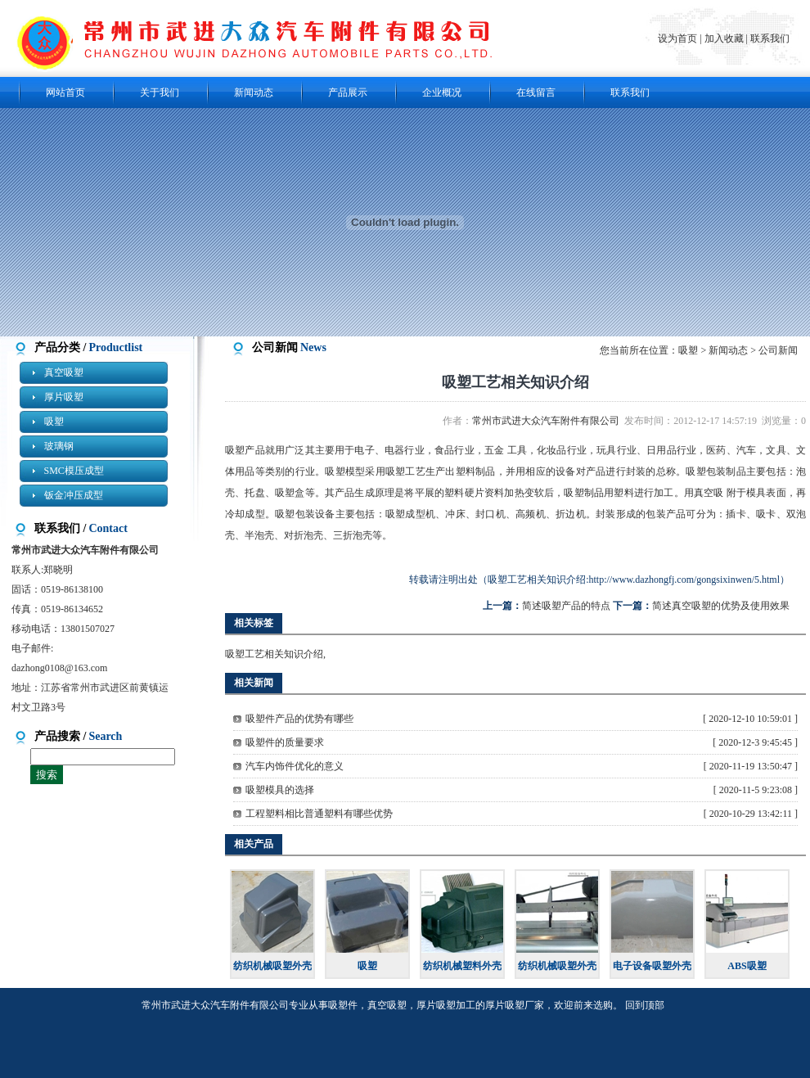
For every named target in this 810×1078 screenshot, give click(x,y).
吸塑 (54, 421)
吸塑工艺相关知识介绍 (274, 654)
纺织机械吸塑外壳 (272, 966)
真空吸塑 (63, 372)
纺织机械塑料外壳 (462, 966)
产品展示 (347, 92)
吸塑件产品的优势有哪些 (299, 718)
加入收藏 (724, 38)
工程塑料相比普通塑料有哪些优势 (319, 813)
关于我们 (159, 92)
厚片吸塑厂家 (514, 1005)
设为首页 (679, 38)
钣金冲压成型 (73, 495)
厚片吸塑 (63, 397)
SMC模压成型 (74, 470)
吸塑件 (343, 1005)
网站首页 (65, 92)
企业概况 (441, 92)
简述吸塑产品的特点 (566, 605)
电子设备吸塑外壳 (652, 966)
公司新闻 (778, 350)
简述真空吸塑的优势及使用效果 (721, 605)
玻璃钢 (59, 446)
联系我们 (770, 38)
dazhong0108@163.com (59, 668)
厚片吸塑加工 (445, 1005)
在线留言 (536, 92)
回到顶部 (644, 1005)
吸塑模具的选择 (279, 790)
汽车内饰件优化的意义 (294, 766)
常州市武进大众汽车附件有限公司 (548, 420)
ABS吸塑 (746, 966)
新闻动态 (253, 92)
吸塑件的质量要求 (284, 742)
